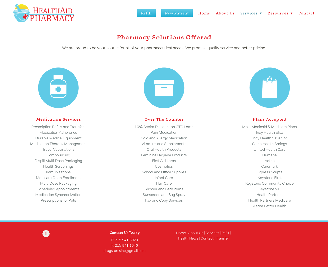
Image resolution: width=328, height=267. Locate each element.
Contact (307, 13)
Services (212, 233)
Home (204, 13)
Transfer (222, 238)
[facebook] (46, 233)
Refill (146, 13)
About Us (225, 13)
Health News (188, 238)
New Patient (177, 13)
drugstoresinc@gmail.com (125, 250)
